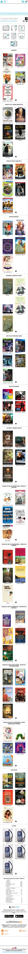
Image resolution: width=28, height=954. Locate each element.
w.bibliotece (6, 925)
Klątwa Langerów (8, 894)
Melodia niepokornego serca (10, 890)
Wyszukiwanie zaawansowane (7, 21)
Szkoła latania (8, 889)
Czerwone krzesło (8, 897)
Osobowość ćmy (8, 885)
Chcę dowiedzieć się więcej (7, 951)
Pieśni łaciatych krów (9, 902)
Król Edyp (7, 886)
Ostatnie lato (8, 881)
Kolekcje (15, 21)
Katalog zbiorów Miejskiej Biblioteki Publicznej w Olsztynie (14, 14)
